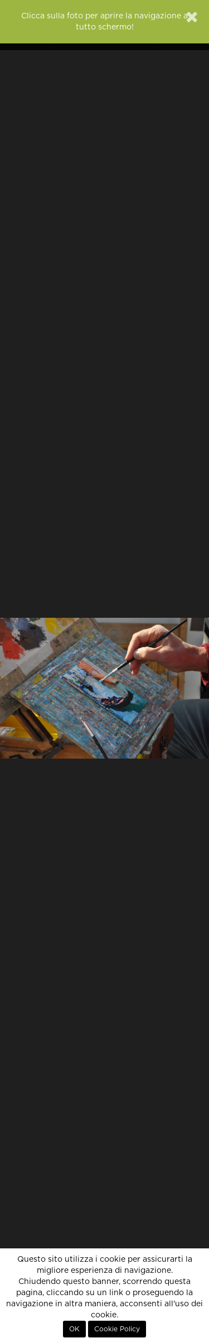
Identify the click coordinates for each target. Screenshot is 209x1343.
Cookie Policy (117, 1329)
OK (74, 1329)
